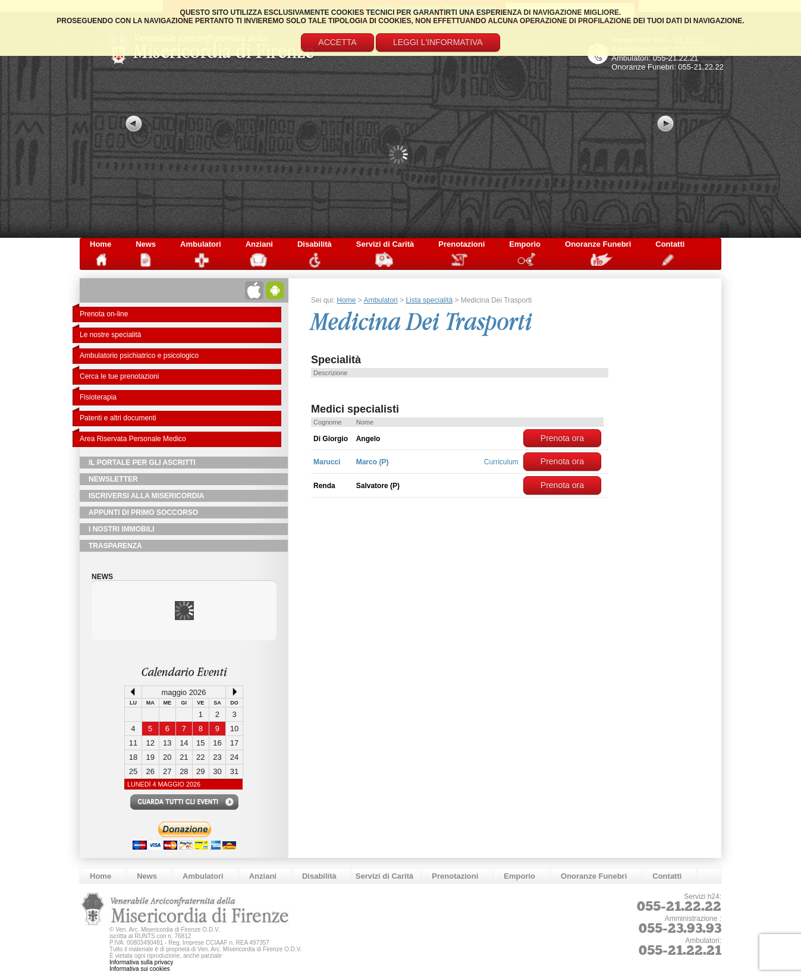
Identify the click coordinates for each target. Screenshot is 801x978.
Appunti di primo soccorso (143, 512)
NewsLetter (113, 479)
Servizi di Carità (385, 244)
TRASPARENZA (115, 546)
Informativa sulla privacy (141, 962)
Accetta (337, 42)
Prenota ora (562, 438)
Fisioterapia (98, 397)
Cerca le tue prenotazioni (119, 376)
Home (100, 244)
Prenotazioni (461, 244)
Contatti (669, 244)
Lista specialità (429, 300)
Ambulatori (200, 244)
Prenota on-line (104, 314)
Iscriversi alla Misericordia (146, 496)
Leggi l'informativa (438, 42)
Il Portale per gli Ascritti (142, 462)
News (146, 244)
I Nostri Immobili (122, 529)
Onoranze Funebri (598, 244)
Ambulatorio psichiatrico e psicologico (139, 355)
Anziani (259, 244)
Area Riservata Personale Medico (133, 439)
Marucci (326, 462)
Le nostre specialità (110, 335)
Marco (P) (372, 462)
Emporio (525, 244)
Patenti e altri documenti (118, 418)
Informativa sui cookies (139, 969)
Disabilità (314, 244)
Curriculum (501, 462)
